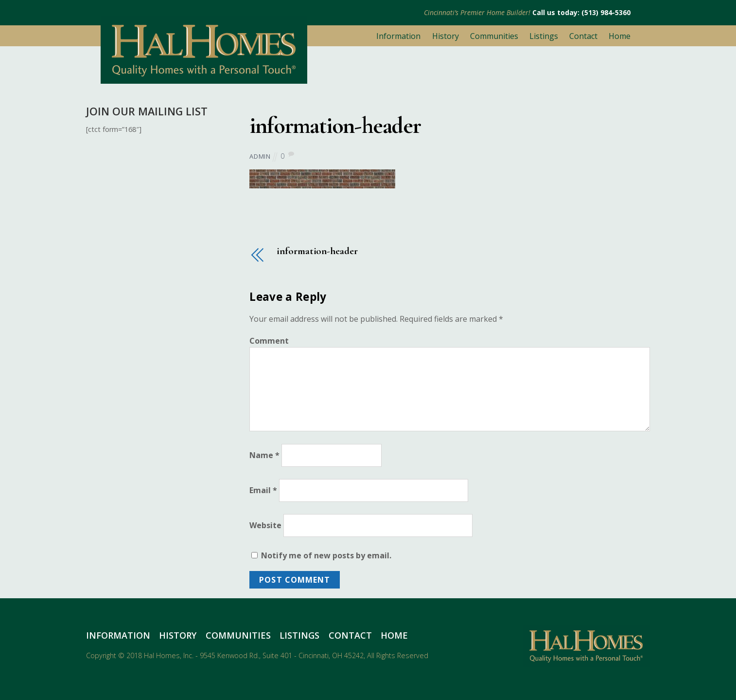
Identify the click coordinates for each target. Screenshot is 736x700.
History (445, 36)
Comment (269, 340)
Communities (494, 36)
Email (263, 490)
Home (620, 36)
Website (265, 525)
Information (398, 36)
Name (264, 455)
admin (259, 156)
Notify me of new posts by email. (326, 555)
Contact (583, 36)
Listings (543, 36)
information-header (335, 125)
